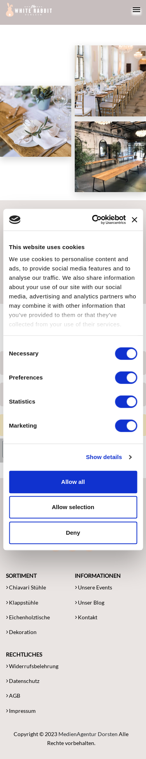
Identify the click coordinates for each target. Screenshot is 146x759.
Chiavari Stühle (27, 587)
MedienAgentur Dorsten (88, 734)
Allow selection (73, 507)
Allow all (73, 481)
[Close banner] (134, 219)
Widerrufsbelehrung (33, 666)
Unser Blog (91, 602)
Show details (104, 457)
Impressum (22, 710)
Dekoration (23, 632)
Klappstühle (23, 602)
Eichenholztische (29, 617)
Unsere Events (95, 587)
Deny (73, 532)
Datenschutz (24, 681)
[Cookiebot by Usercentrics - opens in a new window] (94, 220)
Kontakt (87, 617)
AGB (14, 695)
